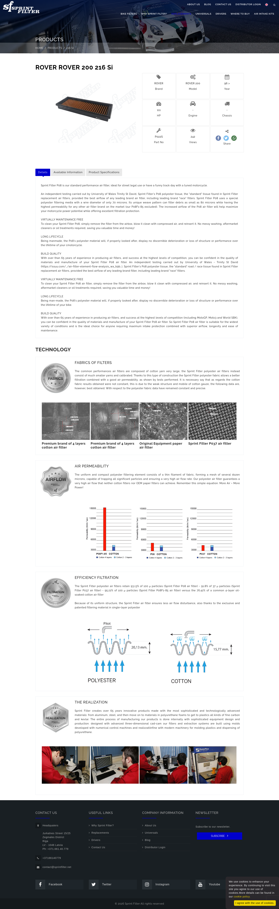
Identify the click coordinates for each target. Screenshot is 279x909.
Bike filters (129, 13)
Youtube (208, 884)
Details (43, 172)
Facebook (48, 884)
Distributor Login (248, 4)
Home (39, 48)
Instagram (155, 884)
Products (55, 48)
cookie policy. (242, 896)
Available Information (68, 172)
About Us (193, 4)
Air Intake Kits (264, 13)
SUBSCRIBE (219, 835)
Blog (207, 4)
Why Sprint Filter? (154, 13)
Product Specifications (104, 172)
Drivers (221, 13)
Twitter (100, 884)
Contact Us (223, 4)
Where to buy (240, 13)
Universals (203, 13)
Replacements (181, 13)
